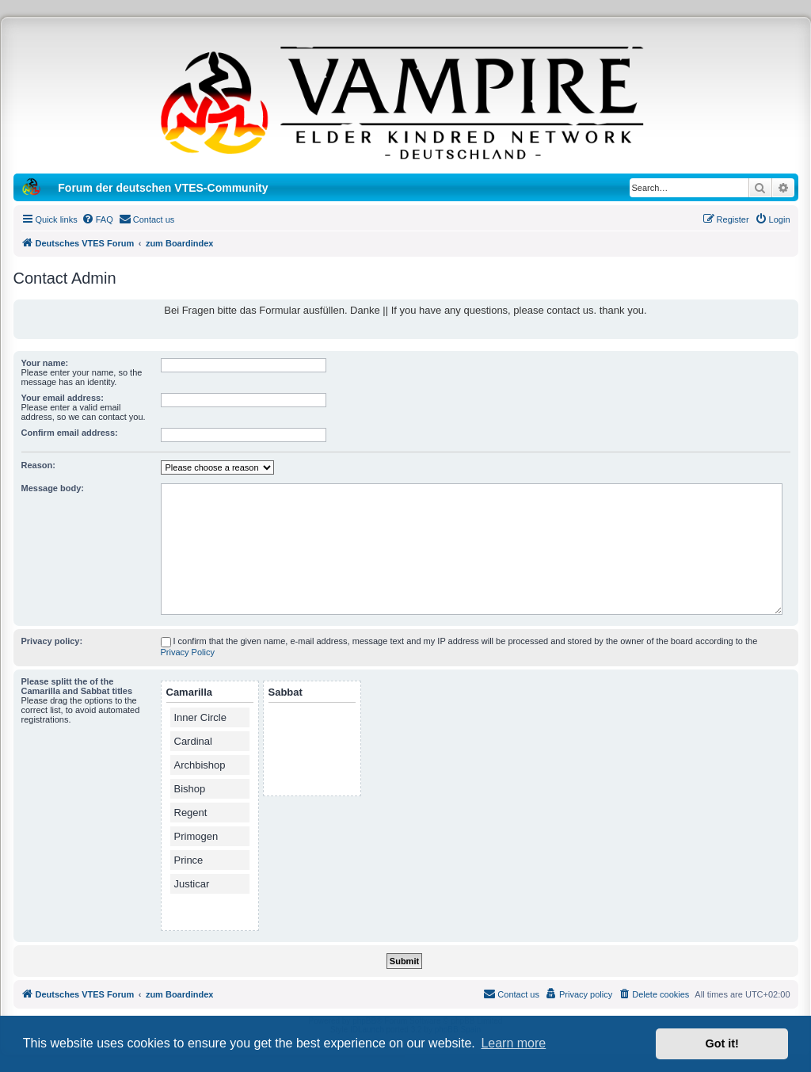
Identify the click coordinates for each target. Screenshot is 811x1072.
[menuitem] (97, 219)
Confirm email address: (69, 432)
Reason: (38, 465)
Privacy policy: (52, 641)
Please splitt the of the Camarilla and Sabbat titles (77, 686)
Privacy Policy (188, 652)
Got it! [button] (722, 1043)
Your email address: (62, 397)
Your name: (45, 363)
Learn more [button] (513, 1043)
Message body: (52, 488)
